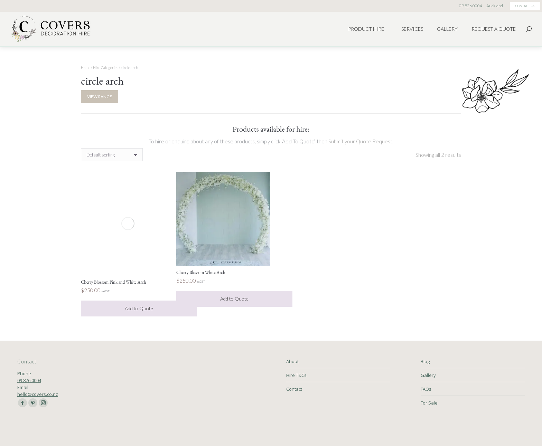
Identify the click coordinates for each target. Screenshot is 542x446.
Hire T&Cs (296, 375)
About (292, 361)
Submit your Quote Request (360, 141)
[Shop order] (112, 154)
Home (85, 67)
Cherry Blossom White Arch (200, 272)
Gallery (428, 375)
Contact (294, 389)
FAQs (426, 389)
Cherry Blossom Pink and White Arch (113, 282)
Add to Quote (139, 308)
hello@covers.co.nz (37, 394)
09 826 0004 (29, 380)
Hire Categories (105, 67)
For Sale (429, 403)
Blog (425, 361)
